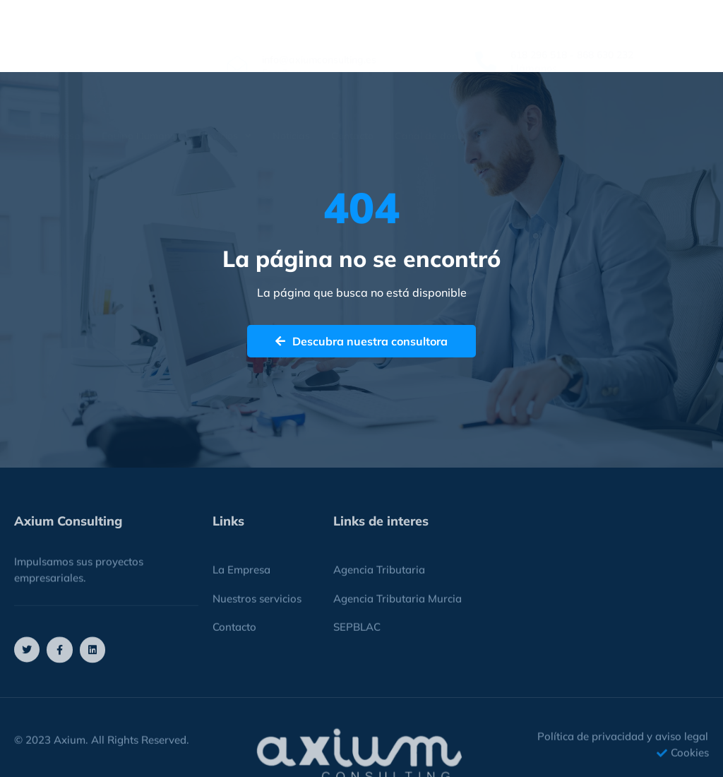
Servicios (224, 104)
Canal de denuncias (441, 103)
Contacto (352, 103)
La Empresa (52, 103)
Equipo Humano (139, 103)
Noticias (291, 103)
